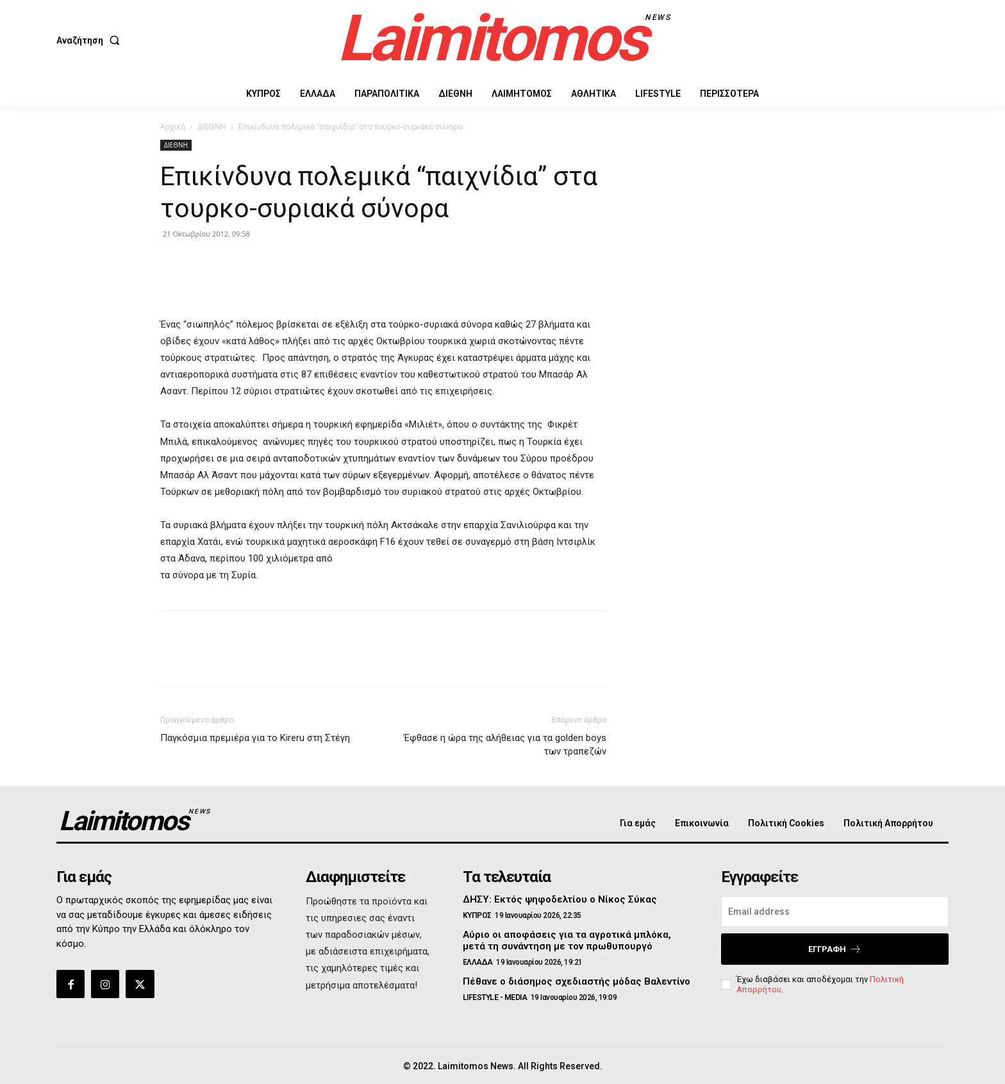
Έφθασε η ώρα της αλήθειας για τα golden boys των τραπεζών (505, 744)
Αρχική (172, 126)
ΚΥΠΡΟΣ (477, 915)
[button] (90, 40)
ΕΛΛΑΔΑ (478, 962)
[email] (835, 911)
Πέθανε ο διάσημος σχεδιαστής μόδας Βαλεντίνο (576, 981)
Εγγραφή (834, 949)
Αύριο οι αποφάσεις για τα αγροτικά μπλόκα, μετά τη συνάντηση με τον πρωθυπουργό (567, 940)
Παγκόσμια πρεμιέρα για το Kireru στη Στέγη (255, 738)
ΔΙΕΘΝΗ (211, 126)
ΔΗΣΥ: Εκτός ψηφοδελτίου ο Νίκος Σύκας (560, 899)
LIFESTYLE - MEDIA (495, 997)
